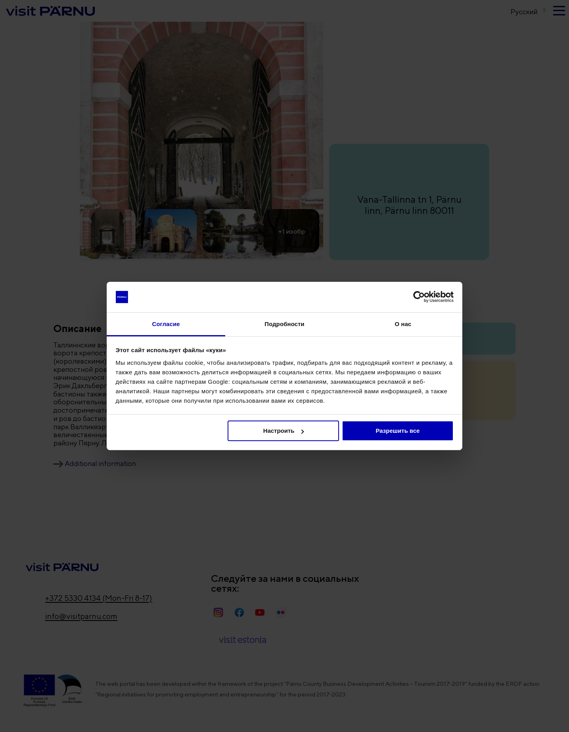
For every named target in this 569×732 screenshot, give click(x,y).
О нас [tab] (403, 324)
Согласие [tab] (166, 324)
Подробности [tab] (285, 324)
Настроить (283, 430)
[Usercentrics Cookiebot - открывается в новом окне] (419, 297)
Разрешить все (398, 430)
